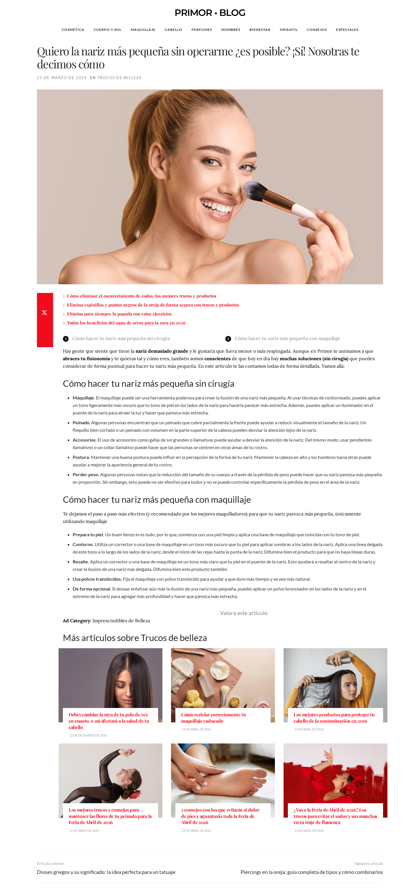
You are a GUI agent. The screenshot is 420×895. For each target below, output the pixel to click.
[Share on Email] (45, 341)
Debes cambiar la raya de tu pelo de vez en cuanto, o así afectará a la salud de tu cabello (109, 720)
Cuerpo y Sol (107, 29)
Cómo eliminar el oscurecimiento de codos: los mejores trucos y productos (141, 296)
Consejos (317, 29)
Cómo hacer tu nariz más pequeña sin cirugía (121, 338)
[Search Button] (389, 30)
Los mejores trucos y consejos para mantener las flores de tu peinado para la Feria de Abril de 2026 (110, 816)
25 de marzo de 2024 (62, 77)
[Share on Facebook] (45, 300)
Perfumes (202, 29)
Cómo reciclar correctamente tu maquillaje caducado (213, 717)
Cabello (173, 29)
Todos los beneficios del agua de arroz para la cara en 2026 (126, 323)
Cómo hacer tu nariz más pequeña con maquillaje (287, 338)
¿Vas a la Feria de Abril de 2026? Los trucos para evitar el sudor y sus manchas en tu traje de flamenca (335, 816)
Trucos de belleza (119, 77)
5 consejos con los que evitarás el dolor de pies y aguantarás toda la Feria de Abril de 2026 (220, 816)
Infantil (289, 29)
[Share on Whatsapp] (45, 328)
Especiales (347, 29)
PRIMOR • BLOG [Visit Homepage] (210, 12)
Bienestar (260, 29)
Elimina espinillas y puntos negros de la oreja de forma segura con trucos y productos (153, 305)
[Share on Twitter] (45, 314)
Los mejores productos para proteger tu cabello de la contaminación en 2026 (334, 717)
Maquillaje (143, 29)
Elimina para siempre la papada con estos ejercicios (119, 314)
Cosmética (73, 29)
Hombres (230, 29)
